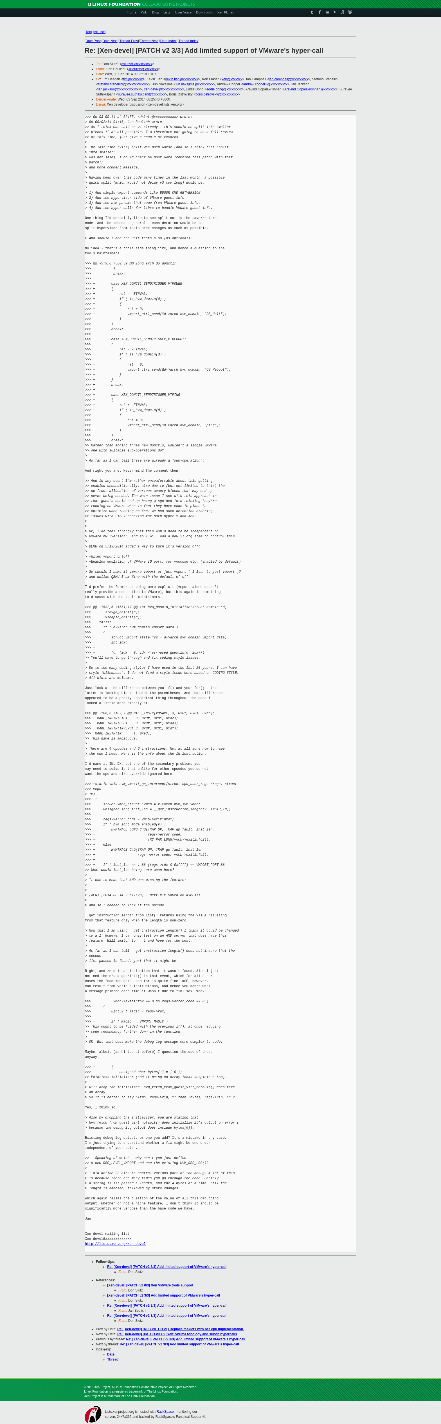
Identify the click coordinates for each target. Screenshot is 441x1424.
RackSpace (165, 1412)
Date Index (168, 41)
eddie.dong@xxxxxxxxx (224, 89)
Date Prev (93, 41)
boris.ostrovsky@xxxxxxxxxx (216, 94)
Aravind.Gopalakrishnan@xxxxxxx (310, 89)
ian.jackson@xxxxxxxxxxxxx (119, 89)
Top (88, 32)
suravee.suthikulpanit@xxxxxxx (141, 94)
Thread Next (149, 41)
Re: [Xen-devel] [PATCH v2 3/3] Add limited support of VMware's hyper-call (166, 1267)
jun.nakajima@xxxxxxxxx (194, 84)
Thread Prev (128, 41)
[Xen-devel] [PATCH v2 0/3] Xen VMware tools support (150, 1285)
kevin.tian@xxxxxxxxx (181, 79)
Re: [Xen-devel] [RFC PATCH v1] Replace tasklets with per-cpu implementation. (180, 1329)
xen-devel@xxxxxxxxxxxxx (164, 89)
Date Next (109, 41)
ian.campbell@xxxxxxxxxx (288, 79)
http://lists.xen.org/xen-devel (115, 1244)
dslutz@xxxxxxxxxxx (136, 64)
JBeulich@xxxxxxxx (143, 69)
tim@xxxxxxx (133, 79)
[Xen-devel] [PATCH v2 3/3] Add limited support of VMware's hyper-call (163, 1295)
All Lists (99, 32)
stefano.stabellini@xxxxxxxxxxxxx (123, 84)
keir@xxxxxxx (232, 79)
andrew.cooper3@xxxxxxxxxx (265, 84)
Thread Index (189, 41)
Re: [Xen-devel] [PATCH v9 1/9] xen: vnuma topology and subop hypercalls (177, 1334)
